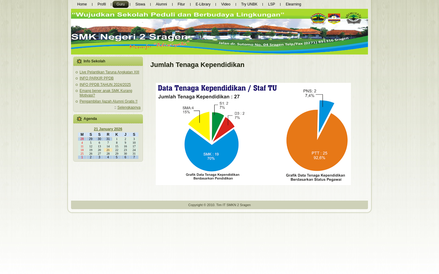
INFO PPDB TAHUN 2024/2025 (105, 85)
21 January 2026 (108, 129)
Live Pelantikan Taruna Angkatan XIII (109, 72)
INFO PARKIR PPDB (97, 78)
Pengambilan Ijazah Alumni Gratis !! (108, 101)
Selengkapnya (129, 107)
